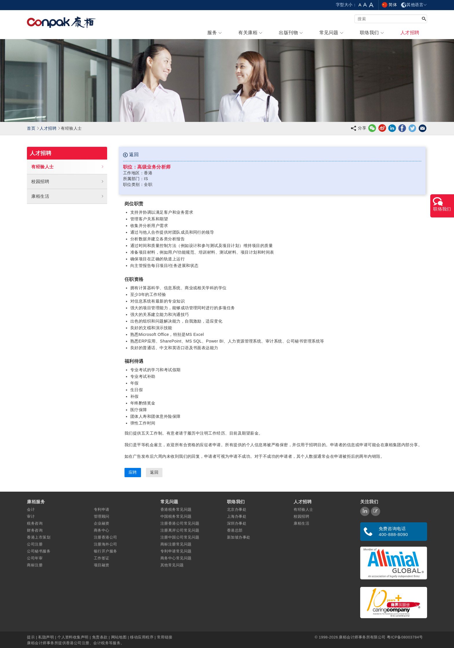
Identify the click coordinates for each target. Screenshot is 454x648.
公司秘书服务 (38, 551)
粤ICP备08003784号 (405, 637)
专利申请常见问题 (176, 551)
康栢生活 (67, 196)
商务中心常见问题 (176, 558)
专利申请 (101, 509)
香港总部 (235, 530)
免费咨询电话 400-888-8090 (393, 531)
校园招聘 (67, 181)
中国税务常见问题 (176, 516)
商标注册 (35, 565)
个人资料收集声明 (73, 637)
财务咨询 (35, 530)
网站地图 (119, 637)
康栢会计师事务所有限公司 (362, 637)
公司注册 (35, 544)
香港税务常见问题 (176, 509)
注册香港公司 (105, 537)
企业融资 (101, 523)
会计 (31, 509)
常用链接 (165, 637)
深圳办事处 (236, 523)
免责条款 (100, 637)
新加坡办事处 (238, 537)
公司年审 (35, 558)
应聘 (133, 472)
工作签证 (101, 558)
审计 (31, 516)
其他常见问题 (172, 565)
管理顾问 (101, 516)
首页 (31, 128)
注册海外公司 (105, 544)
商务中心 (101, 530)
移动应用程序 (141, 637)
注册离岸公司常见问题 (179, 530)
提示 (31, 637)
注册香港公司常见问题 (179, 523)
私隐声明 (46, 637)
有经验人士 (67, 167)
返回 (131, 154)
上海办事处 (236, 516)
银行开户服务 (105, 551)
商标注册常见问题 (176, 544)
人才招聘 (48, 128)
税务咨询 (35, 523)
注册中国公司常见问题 (179, 537)
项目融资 (101, 565)
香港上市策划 (38, 537)
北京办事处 (236, 509)
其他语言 (414, 4)
